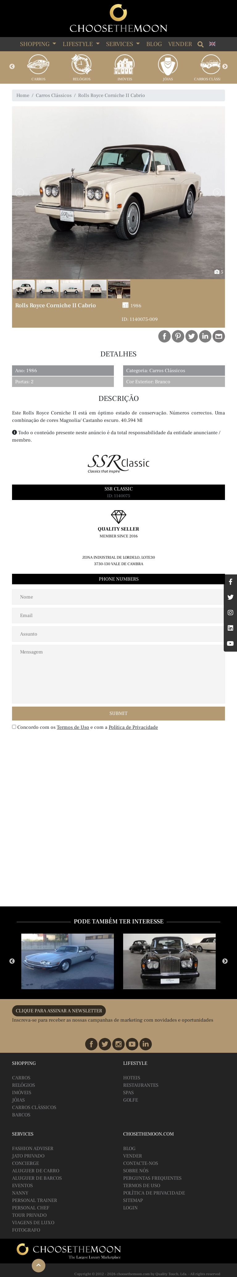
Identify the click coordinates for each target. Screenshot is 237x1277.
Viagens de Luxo (33, 1223)
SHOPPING (35, 44)
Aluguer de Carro (35, 1171)
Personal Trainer (34, 1200)
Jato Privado (28, 1156)
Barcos (21, 1115)
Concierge (25, 1163)
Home (22, 95)
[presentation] (52, 746)
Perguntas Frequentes (152, 1178)
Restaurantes (140, 1085)
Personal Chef (30, 1208)
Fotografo (26, 1230)
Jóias (168, 79)
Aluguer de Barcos (37, 1178)
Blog (154, 44)
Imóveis (125, 79)
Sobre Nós (135, 1171)
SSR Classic (119, 489)
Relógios (81, 79)
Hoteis (131, 1078)
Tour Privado (29, 1215)
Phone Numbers (119, 579)
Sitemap (133, 1200)
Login (130, 1208)
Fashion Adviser (32, 1148)
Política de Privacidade (133, 727)
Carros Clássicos (211, 79)
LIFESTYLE (78, 44)
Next (225, 67)
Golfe (130, 1100)
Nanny (20, 1193)
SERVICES (120, 44)
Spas (128, 1093)
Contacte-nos (140, 1163)
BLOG (129, 1148)
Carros (38, 79)
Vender (180, 44)
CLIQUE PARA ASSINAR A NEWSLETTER (59, 1011)
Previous (12, 67)
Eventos (22, 1185)
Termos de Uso (73, 727)
